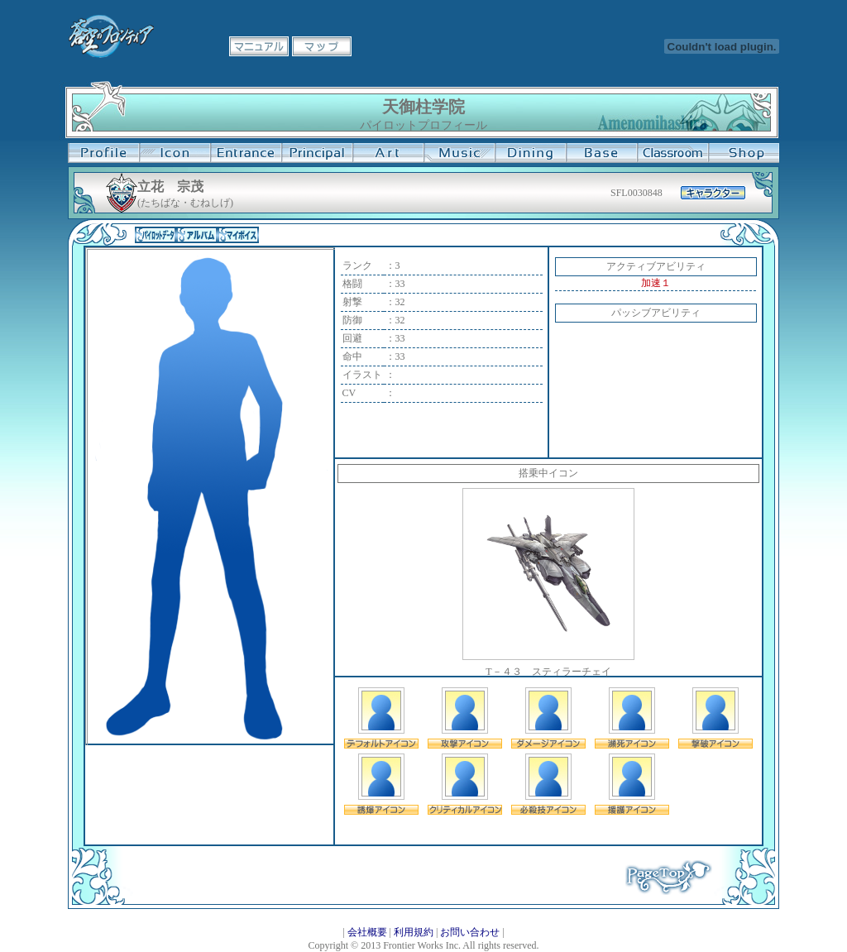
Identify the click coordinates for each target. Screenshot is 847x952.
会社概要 (367, 932)
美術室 (388, 153)
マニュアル (259, 46)
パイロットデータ (155, 235)
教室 (672, 153)
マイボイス (238, 235)
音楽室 (459, 153)
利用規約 (413, 932)
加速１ (656, 283)
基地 (601, 153)
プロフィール (103, 153)
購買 (743, 153)
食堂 (530, 153)
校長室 (316, 153)
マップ (322, 46)
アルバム (197, 235)
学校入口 (245, 153)
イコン (174, 153)
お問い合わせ (470, 932)
